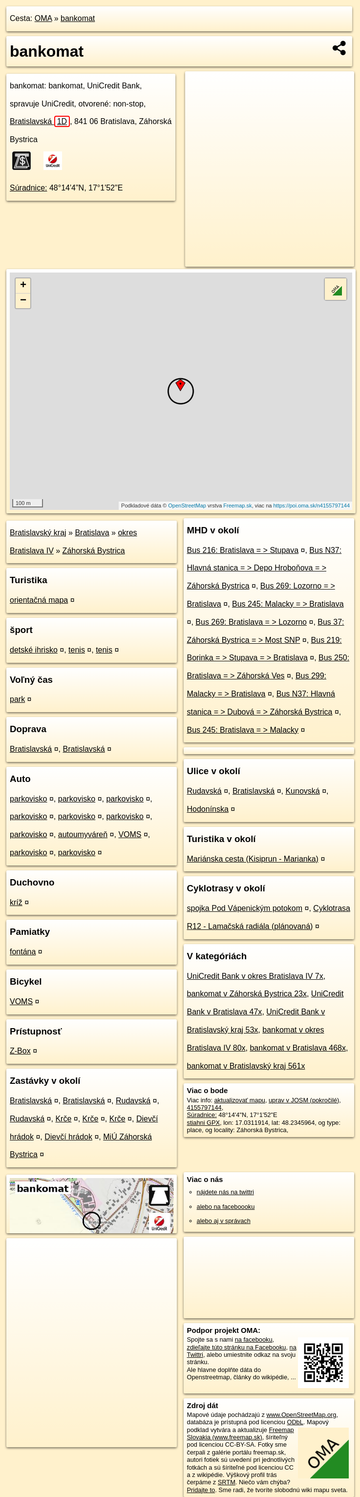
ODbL (295, 1422)
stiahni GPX (203, 1122)
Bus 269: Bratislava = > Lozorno (251, 622)
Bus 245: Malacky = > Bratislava (288, 604)
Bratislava (92, 532)
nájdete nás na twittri (225, 1192)
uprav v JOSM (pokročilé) (304, 1100)
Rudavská (133, 1100)
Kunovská (302, 791)
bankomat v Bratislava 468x (298, 1048)
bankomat (78, 18)
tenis (76, 650)
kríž (16, 902)
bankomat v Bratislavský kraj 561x (246, 1066)
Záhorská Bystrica (94, 551)
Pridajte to (201, 1490)
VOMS (129, 834)
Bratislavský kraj (38, 532)
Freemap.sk (237, 505)
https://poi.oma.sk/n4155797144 (311, 505)
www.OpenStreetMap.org (301, 1414)
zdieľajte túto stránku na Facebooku (236, 1347)
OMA (43, 18)
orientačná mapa (39, 600)
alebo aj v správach (224, 1220)
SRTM (226, 1482)
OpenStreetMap (187, 505)
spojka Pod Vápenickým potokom (245, 908)
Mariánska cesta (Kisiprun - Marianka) (252, 859)
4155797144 (204, 1107)
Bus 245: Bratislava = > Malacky (243, 730)
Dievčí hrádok (68, 1137)
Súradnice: (28, 188)
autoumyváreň (82, 834)
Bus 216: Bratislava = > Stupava (243, 550)
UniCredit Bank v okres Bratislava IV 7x (255, 976)
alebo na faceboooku (226, 1206)
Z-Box (20, 1051)
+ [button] (23, 285)
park (17, 699)
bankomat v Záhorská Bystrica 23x (247, 994)
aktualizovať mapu (239, 1100)
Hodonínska (208, 809)
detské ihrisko (34, 650)
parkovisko (28, 799)
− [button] (23, 301)
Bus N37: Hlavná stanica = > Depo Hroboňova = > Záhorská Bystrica (264, 568)
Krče (63, 1119)
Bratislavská (40, 121)
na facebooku (254, 1339)
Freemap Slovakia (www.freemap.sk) (240, 1433)
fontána (23, 952)
